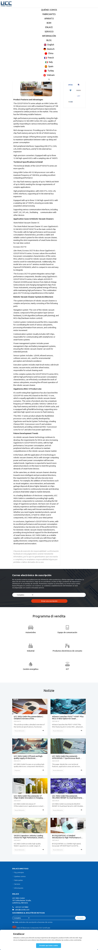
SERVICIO (49, 31)
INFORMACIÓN (49, 36)
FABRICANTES (49, 14)
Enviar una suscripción (49, 601)
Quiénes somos (20, 876)
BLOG (49, 40)
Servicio (17, 884)
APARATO (49, 18)
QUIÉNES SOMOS (49, 10)
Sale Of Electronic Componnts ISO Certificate (31, 928)
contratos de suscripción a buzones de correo (35, 922)
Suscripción (80, 918)
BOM (49, 23)
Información (18, 888)
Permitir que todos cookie (48, 945)
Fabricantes (18, 880)
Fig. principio (19, 872)
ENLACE (49, 27)
